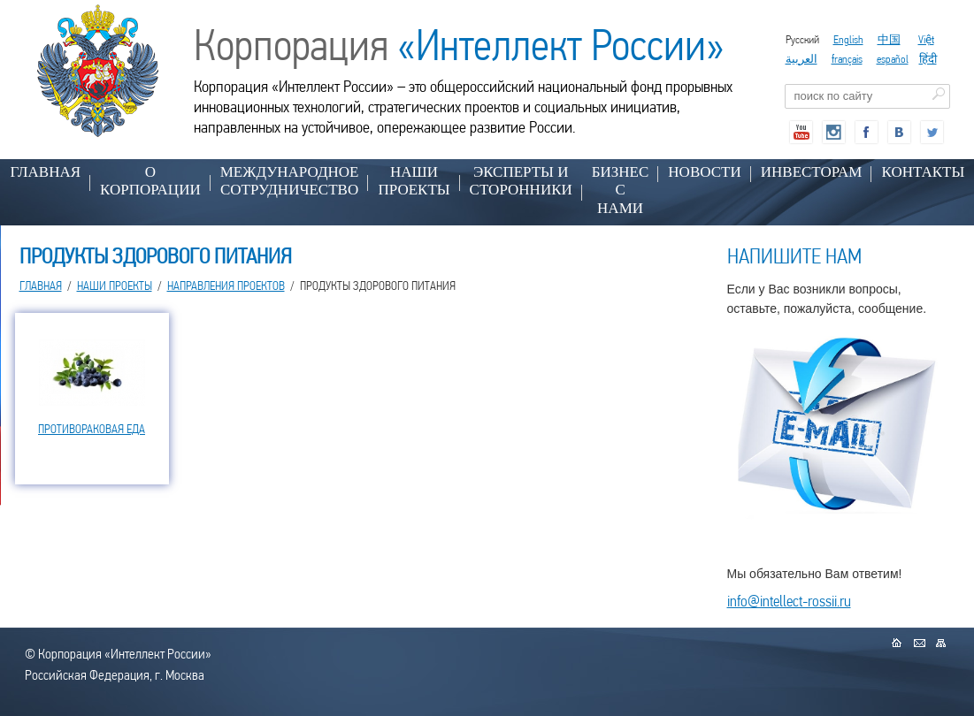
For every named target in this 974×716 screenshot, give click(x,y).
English (848, 39)
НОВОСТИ (704, 172)
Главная (46, 172)
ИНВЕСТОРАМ (812, 172)
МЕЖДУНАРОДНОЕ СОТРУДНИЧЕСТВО (289, 181)
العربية (801, 58)
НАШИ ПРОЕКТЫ (413, 181)
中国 (889, 39)
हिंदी (928, 58)
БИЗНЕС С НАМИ (620, 190)
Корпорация (459, 45)
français (847, 58)
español (893, 58)
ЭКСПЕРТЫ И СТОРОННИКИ (521, 181)
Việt (926, 39)
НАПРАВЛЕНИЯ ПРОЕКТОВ (226, 285)
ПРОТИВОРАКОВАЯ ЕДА (91, 429)
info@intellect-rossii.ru (789, 600)
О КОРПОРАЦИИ (150, 181)
